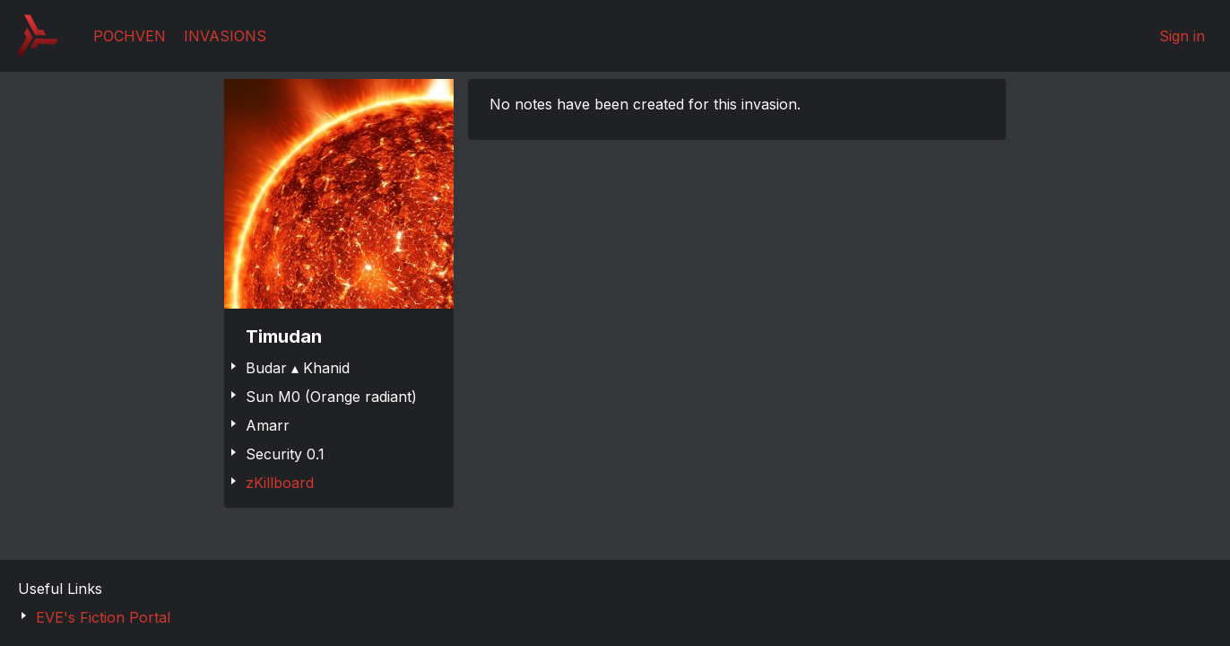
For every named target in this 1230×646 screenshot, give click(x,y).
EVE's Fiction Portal (103, 617)
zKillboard (280, 483)
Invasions (225, 36)
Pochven (129, 36)
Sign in (1182, 36)
